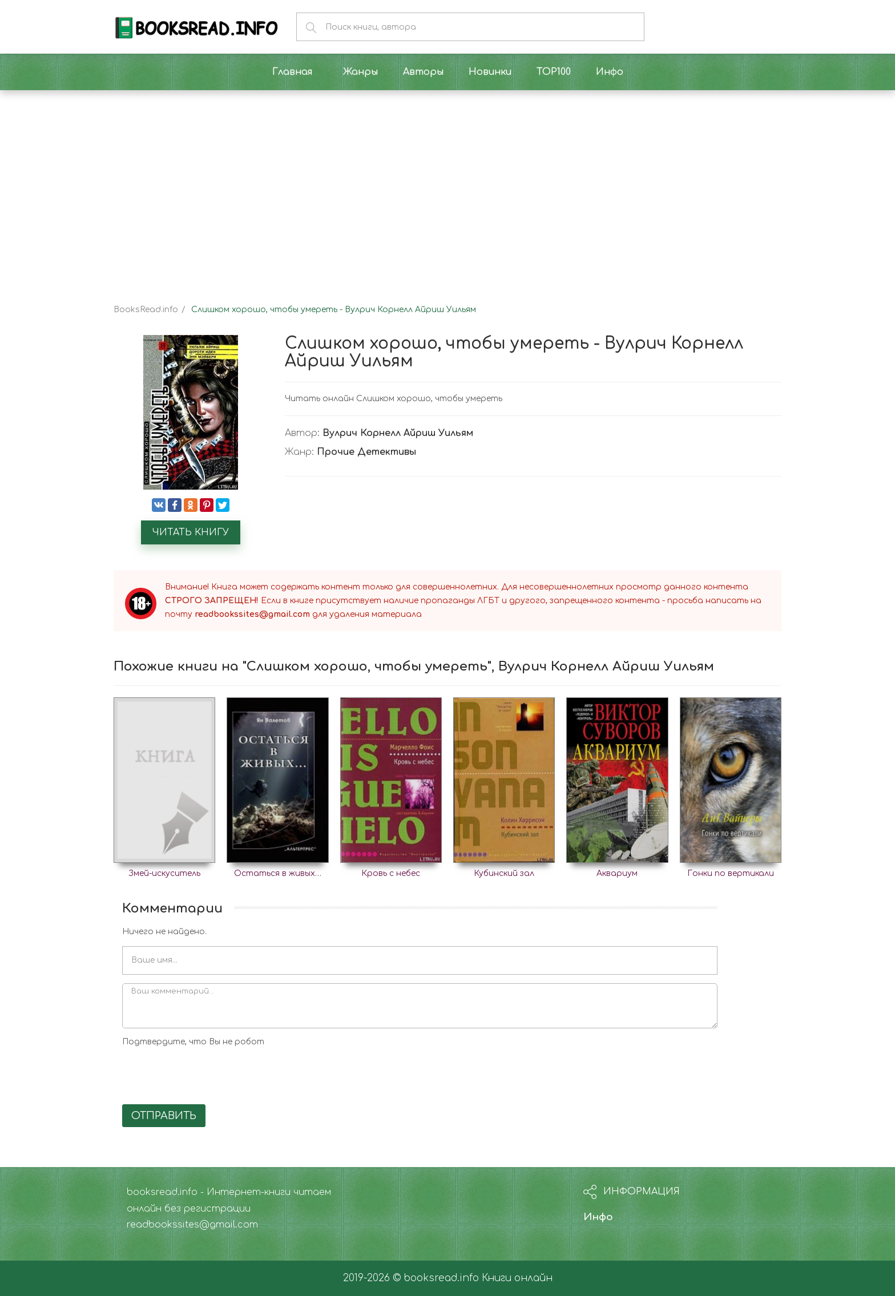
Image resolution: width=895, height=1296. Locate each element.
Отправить (163, 1115)
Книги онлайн (517, 1278)
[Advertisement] (447, 187)
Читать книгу (190, 532)
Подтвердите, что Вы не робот (193, 1041)
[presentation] (209, 1073)
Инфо (598, 1217)
